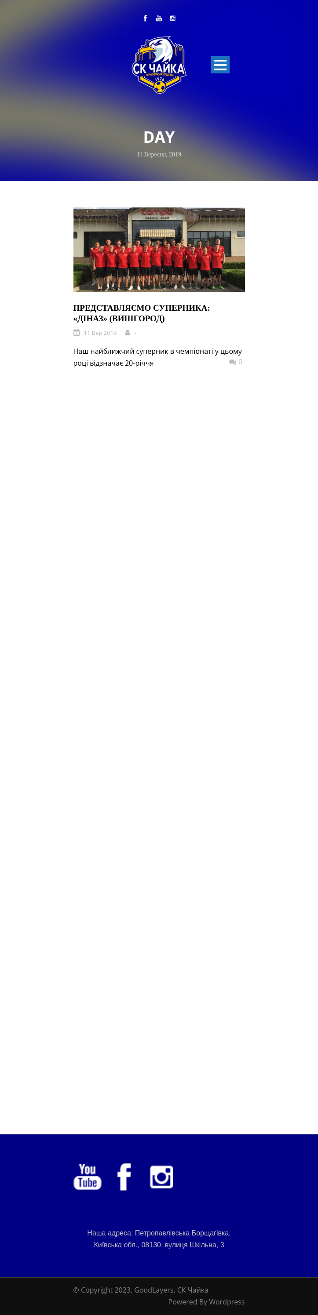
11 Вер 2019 (100, 333)
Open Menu (220, 64)
